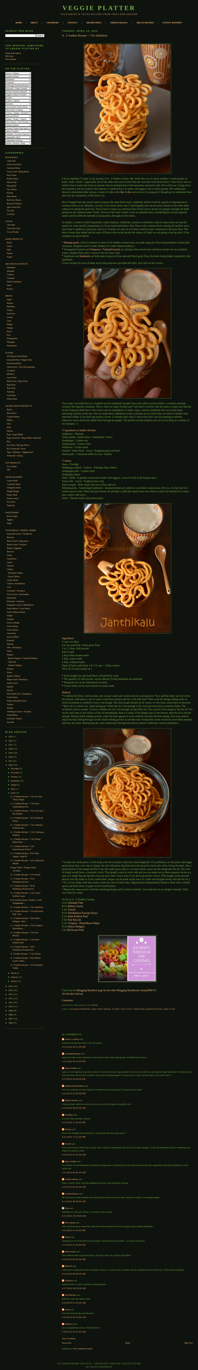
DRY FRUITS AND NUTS (16, 264)
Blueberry (11, 306)
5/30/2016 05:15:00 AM (74, 1332)
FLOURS (9, 353)
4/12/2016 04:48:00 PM (74, 1079)
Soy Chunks (12, 466)
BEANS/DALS (11, 157)
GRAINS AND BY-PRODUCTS (18, 406)
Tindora (10, 704)
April (13, 793)
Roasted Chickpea (14, 203)
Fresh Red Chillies (15, 573)
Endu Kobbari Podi (78, 916)
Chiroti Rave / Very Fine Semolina (21, 367)
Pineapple (11, 342)
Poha (9, 427)
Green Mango (12, 626)
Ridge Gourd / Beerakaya (17, 679)
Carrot (9, 555)
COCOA (8, 221)
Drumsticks (11, 598)
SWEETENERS (12, 512)
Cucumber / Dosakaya (16, 591)
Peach (9, 331)
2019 (10, 753)
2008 (10, 1015)
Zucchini (10, 722)
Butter (9, 242)
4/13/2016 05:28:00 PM (74, 1245)
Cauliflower (12, 559)
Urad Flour (11, 395)
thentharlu (85, 256)
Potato (9, 672)
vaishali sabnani (71, 1179)
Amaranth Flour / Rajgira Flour (19, 360)
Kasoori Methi (13, 637)
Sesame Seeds (12, 498)
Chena (9, 246)
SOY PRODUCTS (12, 463)
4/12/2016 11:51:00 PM (74, 1137)
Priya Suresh (70, 1223)
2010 (10, 1006)
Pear (8, 335)
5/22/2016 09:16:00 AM (74, 1317)
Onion (9, 651)
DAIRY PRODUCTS (14, 239)
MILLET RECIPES (145, 23)
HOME (19, 23)
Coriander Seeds (13, 484)
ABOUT (34, 23)
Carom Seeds (12, 480)
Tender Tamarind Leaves (17, 701)
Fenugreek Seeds (14, 487)
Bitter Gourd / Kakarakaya (18, 541)
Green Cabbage (13, 623)
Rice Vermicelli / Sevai (16, 448)
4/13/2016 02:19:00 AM (74, 1155)
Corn (9, 587)
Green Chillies (14, 576)
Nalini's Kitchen (71, 1100)
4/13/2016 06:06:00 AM (74, 1172)
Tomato (10, 708)
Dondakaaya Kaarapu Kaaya (83, 912)
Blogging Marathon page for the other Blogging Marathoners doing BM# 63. (117, 990)
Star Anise (11, 502)
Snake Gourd (12, 683)
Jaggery (10, 519)
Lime (9, 321)
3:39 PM (94, 1005)
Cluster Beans (12, 580)
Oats (9, 424)
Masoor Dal (12, 182)
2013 (10, 994)
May (13, 789)
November (15, 772)
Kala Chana (11, 175)
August (14, 785)
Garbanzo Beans (13, 168)
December (15, 768)
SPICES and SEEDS (13, 477)
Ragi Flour (11, 385)
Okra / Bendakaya (14, 647)
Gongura (10, 619)
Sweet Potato (12, 697)
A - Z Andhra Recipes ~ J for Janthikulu (26, 907)
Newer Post (66, 1343)
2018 (10, 757)
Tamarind (11, 505)
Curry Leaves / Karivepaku (18, 594)
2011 (10, 1002)
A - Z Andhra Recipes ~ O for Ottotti (25, 874)
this (122, 192)
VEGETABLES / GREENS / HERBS (20, 530)
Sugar (9, 523)
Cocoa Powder (13, 232)
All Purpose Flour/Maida (17, 356)
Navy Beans (12, 189)
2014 (10, 990)
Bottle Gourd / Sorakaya (17, 544)
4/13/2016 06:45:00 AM (74, 1187)
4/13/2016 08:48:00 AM (74, 1201)
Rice (9, 441)
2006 (10, 1023)
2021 (10, 745)
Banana (10, 303)
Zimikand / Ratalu (14, 718)
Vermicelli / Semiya (15, 456)
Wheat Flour (12, 399)
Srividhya (69, 1115)
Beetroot (10, 537)
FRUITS (8, 296)
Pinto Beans (12, 196)
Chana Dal (11, 161)
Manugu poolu (71, 242)
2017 (10, 761)
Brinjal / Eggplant (14, 548)
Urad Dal (10, 214)
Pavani (67, 1237)
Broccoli (10, 551)
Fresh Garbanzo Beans (16, 612)
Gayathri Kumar (71, 1194)
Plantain (10, 669)
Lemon (10, 317)
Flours (115, 1009)
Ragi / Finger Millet (15, 434)
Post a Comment (68, 1338)
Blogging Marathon (80, 1009)
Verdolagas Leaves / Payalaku (19, 711)
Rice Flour (11, 388)
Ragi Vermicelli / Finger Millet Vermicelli (24, 438)
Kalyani (68, 1129)
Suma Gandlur (71, 1068)
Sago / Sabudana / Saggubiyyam (20, 452)
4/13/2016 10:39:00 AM (74, 1216)
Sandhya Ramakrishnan (74, 1086)
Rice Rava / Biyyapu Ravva (18, 445)
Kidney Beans (12, 178)
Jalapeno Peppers (15, 665)
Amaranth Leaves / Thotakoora (19, 534)
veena (67, 1309)
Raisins (10, 289)
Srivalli (68, 1144)
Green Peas (11, 633)
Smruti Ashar (70, 1251)
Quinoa (10, 431)
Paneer (9, 253)
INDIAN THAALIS (119, 23)
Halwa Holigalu (76, 926)
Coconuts (11, 278)
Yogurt (9, 257)
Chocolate (11, 225)
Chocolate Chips (13, 228)
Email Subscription (13, 53)
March (14, 973)
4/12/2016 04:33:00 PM (74, 1061)
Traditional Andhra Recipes (147, 1009)
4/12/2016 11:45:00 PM (74, 1122)
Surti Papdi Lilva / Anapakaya (19, 694)
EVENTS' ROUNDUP (172, 23)
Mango (10, 324)
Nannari (10, 644)
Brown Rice (12, 413)
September (15, 781)
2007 (10, 1019)
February (15, 977)
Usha (67, 1208)
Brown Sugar (12, 516)
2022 (10, 741)
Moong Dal (11, 186)
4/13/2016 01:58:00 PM (74, 1230)
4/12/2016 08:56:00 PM (74, 1108)
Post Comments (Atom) (82, 1348)
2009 (10, 1011)
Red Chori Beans (14, 200)
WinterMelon (12, 715)
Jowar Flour (12, 377)
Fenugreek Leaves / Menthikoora (20, 605)
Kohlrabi (10, 640)
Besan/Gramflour (14, 363)
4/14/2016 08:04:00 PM (74, 1274)
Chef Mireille (70, 1295)
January (14, 981)
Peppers (10, 654)
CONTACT (72, 23)
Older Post (188, 1343)
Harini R (68, 1266)
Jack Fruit (11, 313)
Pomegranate (12, 338)
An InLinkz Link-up (72, 993)
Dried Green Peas (14, 164)
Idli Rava (10, 374)
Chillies (10, 569)
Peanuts (10, 193)
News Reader (10, 59)
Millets (10, 420)
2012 (10, 998)
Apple (9, 299)
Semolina (11, 392)
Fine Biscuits (75, 919)
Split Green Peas (13, 207)
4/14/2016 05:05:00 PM (74, 1259)
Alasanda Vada (75, 902)
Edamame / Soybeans (15, 601)
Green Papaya (12, 630)
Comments (67, 1000)
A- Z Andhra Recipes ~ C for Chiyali (25, 954)
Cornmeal (11, 370)
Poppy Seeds (12, 495)
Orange (10, 328)
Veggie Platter (99, 7)
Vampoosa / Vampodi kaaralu (105, 249)
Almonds (10, 271)
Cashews (10, 274)
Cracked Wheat (13, 417)
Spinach (10, 686)
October (14, 777)
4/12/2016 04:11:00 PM (74, 1047)
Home (127, 1343)
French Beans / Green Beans (18, 608)
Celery (9, 562)
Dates (9, 285)
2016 (10, 765)
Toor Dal (10, 210)
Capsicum (12, 662)
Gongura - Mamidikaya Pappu (83, 923)
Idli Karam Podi (75, 930)
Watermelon (12, 345)
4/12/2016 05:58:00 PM (74, 1093)
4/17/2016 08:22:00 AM (74, 1288)
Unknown (69, 1280)
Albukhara (11, 267)
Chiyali (72, 909)
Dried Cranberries (14, 282)
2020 (10, 749)
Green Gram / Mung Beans (18, 171)
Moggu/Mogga (13, 491)
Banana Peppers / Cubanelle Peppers (23, 658)
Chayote (10, 566)
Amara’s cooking (72, 1039)
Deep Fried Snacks (101, 1009)
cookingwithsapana (72, 1054)
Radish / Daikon (13, 676)
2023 (10, 736)
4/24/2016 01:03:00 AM (74, 1303)
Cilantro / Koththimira (16, 583)
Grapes (10, 310)
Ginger (9, 615)
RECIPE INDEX (94, 23)
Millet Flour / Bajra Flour (17, 381)
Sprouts (10, 690)
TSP (8, 470)
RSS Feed (9, 56)
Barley (9, 409)
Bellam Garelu (75, 906)
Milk (9, 250)
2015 (10, 986)
